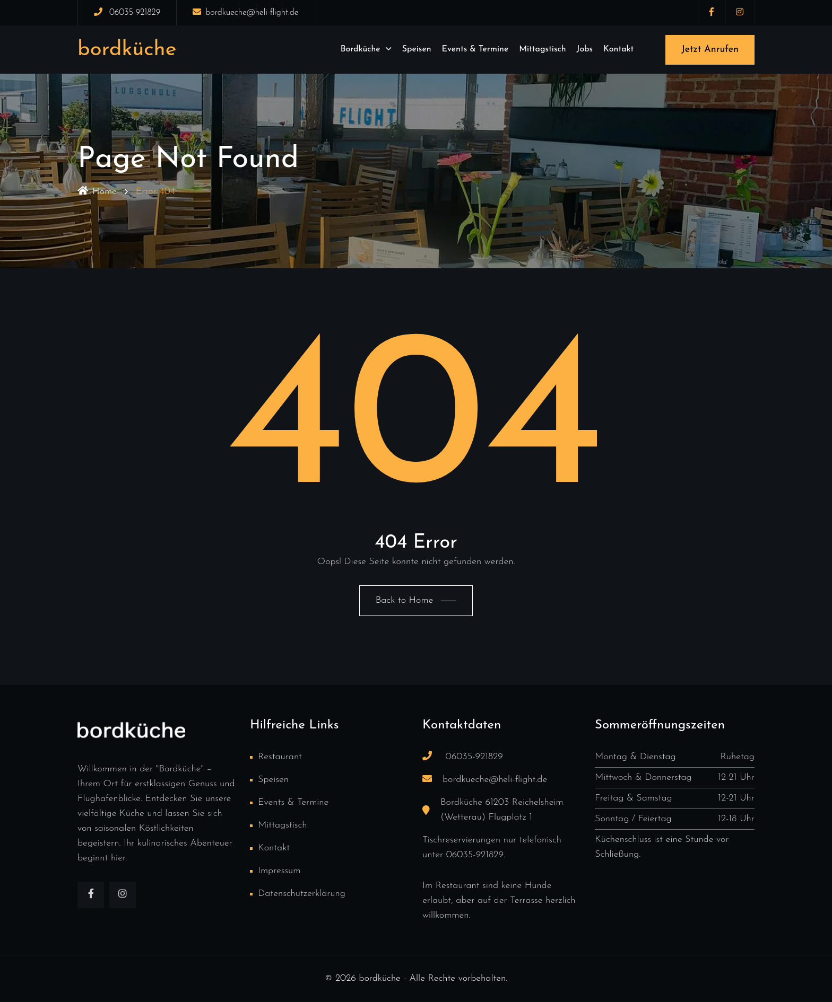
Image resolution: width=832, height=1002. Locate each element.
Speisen (416, 49)
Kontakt (618, 49)
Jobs (585, 49)
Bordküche (360, 49)
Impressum (279, 871)
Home (97, 192)
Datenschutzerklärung (301, 894)
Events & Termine (475, 49)
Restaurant (280, 757)
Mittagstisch (542, 49)
